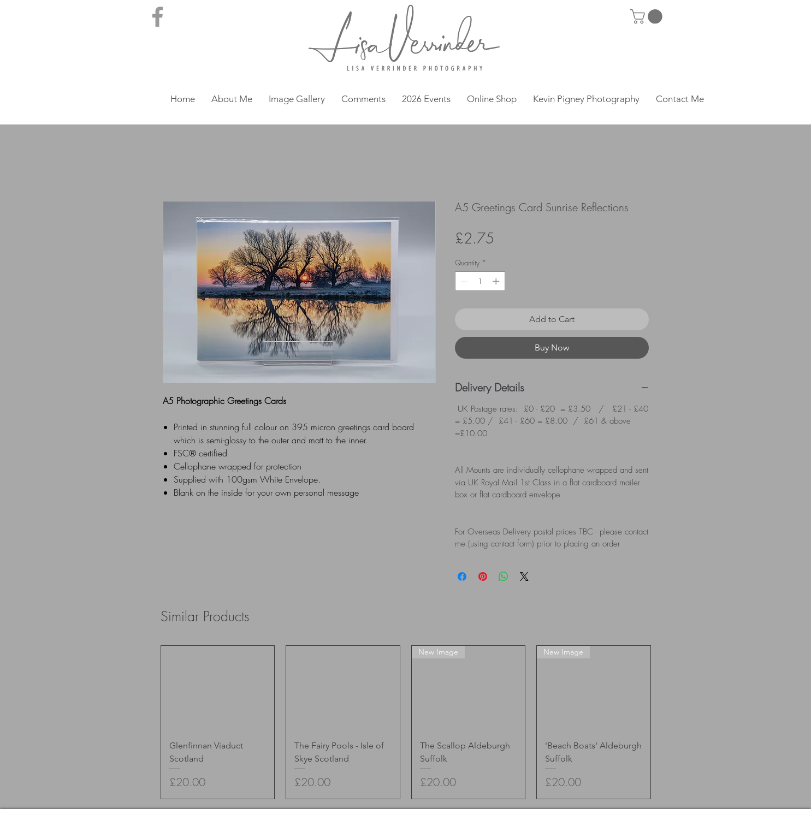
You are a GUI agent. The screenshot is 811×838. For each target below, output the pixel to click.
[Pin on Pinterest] (482, 576)
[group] (405, 722)
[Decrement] (463, 281)
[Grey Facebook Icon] (157, 16)
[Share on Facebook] (462, 576)
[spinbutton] (479, 281)
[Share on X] (524, 576)
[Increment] (497, 281)
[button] (648, 16)
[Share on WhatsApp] (503, 576)
